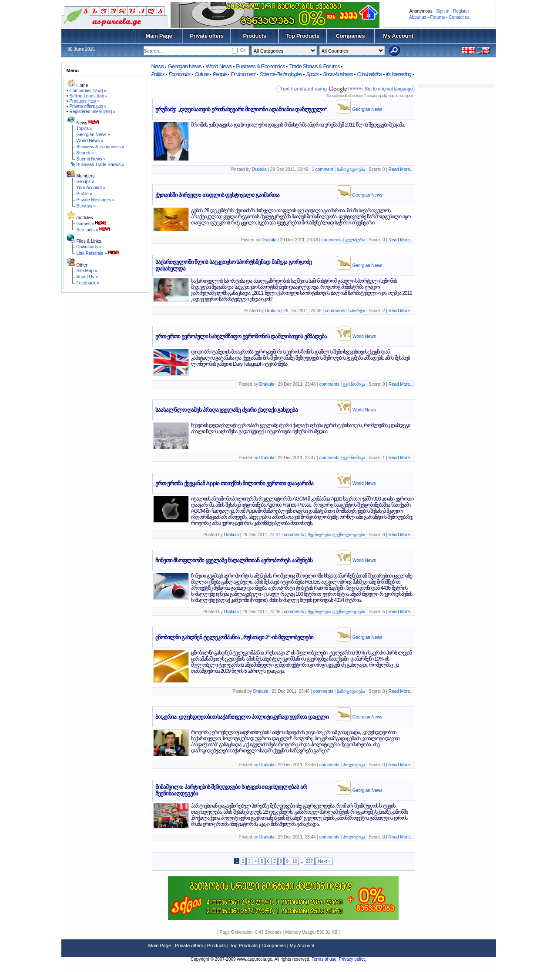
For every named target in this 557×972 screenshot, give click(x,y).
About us (417, 17)
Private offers (207, 36)
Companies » (87, 90)
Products (254, 36)
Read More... (401, 169)
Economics (179, 74)
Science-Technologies (280, 74)
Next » (324, 861)
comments (332, 239)
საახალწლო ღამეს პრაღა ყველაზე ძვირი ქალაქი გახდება (226, 410)
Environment (243, 74)
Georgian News (184, 66)
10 (294, 861)
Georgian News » (93, 134)
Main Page (159, 36)
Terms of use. (325, 959)
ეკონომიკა (354, 384)
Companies (350, 36)
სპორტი (357, 310)
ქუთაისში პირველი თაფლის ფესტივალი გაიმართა (217, 195)
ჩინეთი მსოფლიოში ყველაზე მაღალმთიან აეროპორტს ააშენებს (233, 560)
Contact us (459, 17)
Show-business (337, 74)
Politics (157, 74)
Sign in (443, 11)
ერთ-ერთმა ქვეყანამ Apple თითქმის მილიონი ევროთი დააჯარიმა (234, 483)
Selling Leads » (88, 96)
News (157, 66)
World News (218, 66)
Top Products (302, 36)
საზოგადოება (351, 169)
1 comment (322, 169)
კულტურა (355, 239)
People (219, 74)
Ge (242, 50)
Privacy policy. (352, 959)
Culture (201, 74)
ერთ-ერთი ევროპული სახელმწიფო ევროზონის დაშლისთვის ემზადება (241, 336)
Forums (437, 17)
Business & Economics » (100, 146)
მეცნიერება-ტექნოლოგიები (336, 534)
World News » (90, 140)
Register (461, 11)
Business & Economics (260, 66)
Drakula (259, 169)
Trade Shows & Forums (314, 66)
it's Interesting (398, 74)
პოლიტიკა (354, 764)
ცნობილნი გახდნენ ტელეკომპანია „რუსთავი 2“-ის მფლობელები (234, 637)
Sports (312, 74)
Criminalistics (369, 74)
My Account (398, 36)
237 (309, 861)
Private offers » (87, 106)
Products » (84, 101)
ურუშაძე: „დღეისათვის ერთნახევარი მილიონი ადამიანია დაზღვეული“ (241, 109)
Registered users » (92, 111)
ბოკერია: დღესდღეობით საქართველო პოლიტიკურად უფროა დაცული (242, 717)
